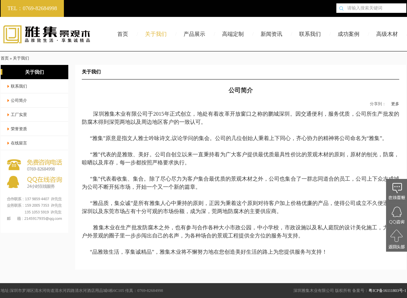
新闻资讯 (271, 34)
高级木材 (387, 34)
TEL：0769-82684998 (32, 8)
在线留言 (19, 143)
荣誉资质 (19, 129)
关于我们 (156, 34)
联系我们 (310, 34)
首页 (122, 34)
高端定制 (233, 34)
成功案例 (348, 34)
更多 (395, 103)
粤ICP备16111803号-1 (387, 290)
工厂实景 (19, 114)
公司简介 (19, 100)
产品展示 (194, 34)
